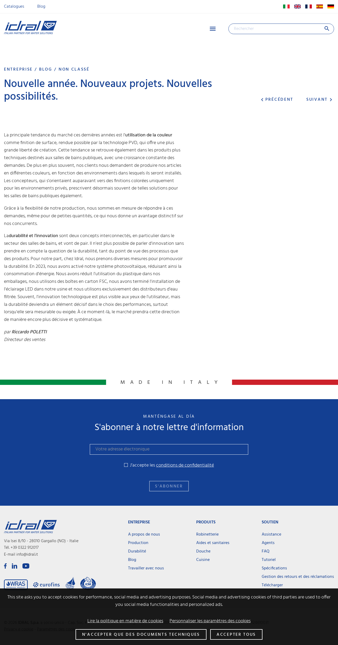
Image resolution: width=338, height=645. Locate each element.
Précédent (276, 99)
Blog (41, 6)
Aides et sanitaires (212, 543)
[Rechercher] (281, 29)
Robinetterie (207, 534)
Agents (268, 543)
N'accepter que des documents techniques (141, 634)
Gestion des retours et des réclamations (298, 576)
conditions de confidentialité (185, 465)
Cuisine (203, 559)
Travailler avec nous (146, 568)
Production (138, 543)
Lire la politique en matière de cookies (125, 621)
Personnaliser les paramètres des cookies (210, 621)
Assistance (271, 534)
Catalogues (14, 6)
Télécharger (272, 585)
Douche (203, 551)
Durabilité (137, 551)
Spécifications (274, 568)
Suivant (320, 99)
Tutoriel (269, 559)
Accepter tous (236, 634)
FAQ (265, 551)
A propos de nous (144, 534)
